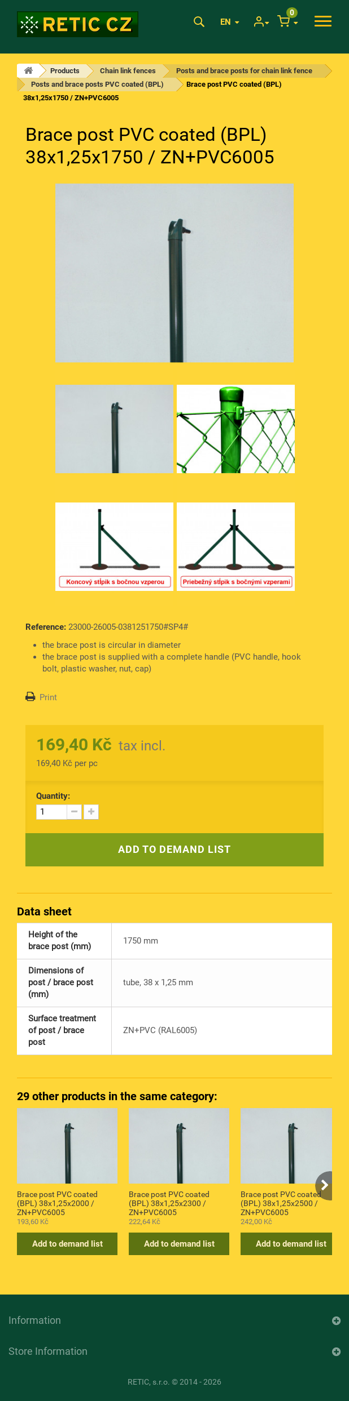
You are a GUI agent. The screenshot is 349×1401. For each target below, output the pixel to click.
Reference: (45, 627)
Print (48, 697)
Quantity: (53, 795)
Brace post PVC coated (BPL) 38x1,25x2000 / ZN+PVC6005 (57, 1203)
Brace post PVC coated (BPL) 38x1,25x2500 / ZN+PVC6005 (281, 1203)
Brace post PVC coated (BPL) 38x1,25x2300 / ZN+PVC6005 (169, 1203)
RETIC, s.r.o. (149, 1381)
